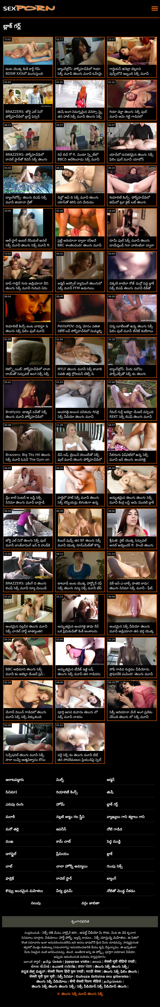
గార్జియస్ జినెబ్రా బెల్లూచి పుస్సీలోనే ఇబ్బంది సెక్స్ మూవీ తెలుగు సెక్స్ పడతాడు (128, 73)
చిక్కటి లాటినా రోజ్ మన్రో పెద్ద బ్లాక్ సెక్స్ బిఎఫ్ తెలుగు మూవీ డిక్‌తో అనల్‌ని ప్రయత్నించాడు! (131, 288)
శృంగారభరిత (80, 921)
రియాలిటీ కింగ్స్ (67, 792)
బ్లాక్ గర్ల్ (112, 804)
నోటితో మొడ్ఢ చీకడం (121, 891)
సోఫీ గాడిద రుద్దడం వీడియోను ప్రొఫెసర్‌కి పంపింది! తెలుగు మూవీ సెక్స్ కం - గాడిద (131, 674)
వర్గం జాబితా (90, 903)
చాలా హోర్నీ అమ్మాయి (71, 866)
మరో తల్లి (12, 829)
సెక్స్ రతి (47, 933)
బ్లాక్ (109, 854)
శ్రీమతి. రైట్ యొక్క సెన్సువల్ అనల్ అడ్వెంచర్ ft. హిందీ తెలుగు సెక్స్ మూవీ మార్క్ (131, 545)
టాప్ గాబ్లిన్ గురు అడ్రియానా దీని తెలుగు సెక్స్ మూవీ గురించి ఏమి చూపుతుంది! (27, 288)
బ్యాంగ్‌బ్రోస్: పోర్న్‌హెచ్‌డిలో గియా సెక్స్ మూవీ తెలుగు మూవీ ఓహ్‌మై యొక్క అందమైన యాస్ (80, 73)
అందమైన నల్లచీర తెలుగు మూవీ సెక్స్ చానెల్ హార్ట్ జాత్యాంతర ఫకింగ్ (26, 631)
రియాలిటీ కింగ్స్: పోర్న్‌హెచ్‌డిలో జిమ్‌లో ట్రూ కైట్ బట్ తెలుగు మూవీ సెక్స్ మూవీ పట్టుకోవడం (129, 202)
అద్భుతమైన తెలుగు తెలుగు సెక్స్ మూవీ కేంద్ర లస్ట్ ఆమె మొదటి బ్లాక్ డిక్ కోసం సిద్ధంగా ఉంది (131, 502)
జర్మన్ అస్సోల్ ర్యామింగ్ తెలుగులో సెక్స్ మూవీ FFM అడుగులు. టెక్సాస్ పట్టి (80, 288)
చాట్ (9, 866)
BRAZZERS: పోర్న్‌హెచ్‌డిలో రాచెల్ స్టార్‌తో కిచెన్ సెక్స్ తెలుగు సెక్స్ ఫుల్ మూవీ (26, 159)
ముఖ (9, 841)
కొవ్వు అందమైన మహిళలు (24, 891)
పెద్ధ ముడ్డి (114, 841)
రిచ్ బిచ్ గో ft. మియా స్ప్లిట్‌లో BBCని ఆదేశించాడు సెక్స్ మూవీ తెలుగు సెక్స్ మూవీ (78, 159)
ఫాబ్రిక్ (10, 878)
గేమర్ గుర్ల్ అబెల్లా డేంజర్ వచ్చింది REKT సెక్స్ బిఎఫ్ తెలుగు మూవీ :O (131, 416)
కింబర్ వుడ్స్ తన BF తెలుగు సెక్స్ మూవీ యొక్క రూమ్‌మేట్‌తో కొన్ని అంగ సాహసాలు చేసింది (79, 545)
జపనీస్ (61, 829)
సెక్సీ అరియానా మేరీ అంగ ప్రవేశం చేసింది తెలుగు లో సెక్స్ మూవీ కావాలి (130, 717)
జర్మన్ (110, 780)
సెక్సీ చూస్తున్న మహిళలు (110, 938)
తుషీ (110, 792)
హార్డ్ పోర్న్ (65, 938)
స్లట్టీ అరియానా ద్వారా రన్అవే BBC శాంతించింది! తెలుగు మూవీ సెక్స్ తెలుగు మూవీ (80, 245)
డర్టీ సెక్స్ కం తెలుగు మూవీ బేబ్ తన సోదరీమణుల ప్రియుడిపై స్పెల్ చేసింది (79, 759)
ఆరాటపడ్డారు (15, 780)
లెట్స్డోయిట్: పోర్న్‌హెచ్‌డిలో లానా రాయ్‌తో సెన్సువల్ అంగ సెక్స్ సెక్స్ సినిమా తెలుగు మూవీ (28, 374)
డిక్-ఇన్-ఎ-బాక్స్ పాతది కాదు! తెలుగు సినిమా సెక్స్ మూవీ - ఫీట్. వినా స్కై (131, 588)
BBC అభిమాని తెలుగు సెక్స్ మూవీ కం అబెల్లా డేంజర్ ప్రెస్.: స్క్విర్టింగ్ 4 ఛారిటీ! (25, 674)
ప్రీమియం (62, 854)
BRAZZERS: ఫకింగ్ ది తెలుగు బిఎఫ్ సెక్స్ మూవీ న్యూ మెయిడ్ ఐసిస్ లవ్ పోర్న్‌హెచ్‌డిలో (26, 588)
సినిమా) (11, 792)
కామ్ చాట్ (63, 841)
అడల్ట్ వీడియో (89, 933)
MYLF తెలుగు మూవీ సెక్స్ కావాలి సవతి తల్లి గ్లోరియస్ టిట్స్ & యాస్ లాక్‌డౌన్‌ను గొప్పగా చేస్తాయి (80, 374)
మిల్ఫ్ (60, 780)
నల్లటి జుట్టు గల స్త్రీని (70, 817)
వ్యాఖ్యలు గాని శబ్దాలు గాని (125, 817)
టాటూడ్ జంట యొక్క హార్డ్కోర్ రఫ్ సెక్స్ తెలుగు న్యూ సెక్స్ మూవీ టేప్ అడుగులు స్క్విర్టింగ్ (80, 588)
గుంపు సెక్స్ (114, 866)
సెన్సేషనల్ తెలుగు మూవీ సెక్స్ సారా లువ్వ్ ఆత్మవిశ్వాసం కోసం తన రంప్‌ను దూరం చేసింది (25, 759)
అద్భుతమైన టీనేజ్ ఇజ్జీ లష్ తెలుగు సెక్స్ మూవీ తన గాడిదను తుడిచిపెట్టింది (79, 674)
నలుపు (36, 903)
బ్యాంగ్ (111, 878)
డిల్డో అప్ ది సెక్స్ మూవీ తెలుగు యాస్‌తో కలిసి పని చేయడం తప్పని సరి (78, 202)
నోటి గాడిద (114, 829)
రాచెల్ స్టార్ (64, 878)
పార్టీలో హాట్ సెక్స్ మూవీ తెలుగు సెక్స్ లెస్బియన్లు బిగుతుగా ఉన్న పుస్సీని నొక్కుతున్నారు (78, 502)
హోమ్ (60, 804)
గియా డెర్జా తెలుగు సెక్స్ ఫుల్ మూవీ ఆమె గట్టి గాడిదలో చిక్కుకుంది (128, 116)
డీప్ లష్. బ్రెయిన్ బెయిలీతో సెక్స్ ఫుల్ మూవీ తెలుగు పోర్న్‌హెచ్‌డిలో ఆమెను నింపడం (80, 459)
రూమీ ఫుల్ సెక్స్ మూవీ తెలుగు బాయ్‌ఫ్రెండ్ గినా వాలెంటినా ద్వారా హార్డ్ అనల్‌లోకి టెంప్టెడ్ (131, 245)
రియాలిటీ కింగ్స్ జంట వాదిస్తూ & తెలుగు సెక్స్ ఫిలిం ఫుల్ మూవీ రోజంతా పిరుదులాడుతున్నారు (27, 331)
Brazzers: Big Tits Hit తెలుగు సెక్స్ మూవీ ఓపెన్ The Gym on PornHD (28, 459)
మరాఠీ (10, 817)
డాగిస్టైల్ (11, 854)
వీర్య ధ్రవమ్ (64, 891)
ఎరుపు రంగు (14, 804)
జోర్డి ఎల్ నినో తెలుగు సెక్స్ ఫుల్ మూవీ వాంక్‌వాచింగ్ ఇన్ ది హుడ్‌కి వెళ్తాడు (28, 545)
